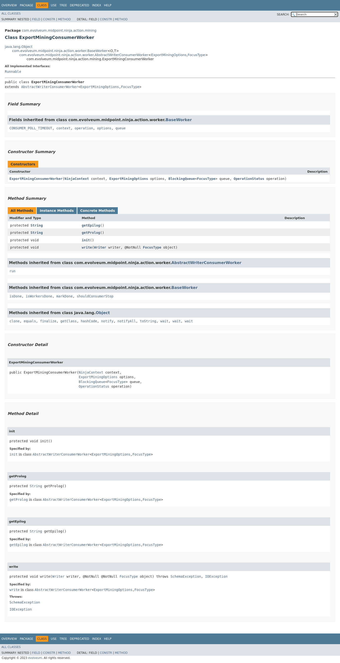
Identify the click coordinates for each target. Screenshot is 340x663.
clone (14, 321)
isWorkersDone (39, 296)
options (104, 128)
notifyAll (127, 321)
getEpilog (91, 225)
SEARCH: (283, 14)
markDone (64, 296)
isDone (15, 296)
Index (96, 5)
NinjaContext (77, 179)
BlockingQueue (182, 179)
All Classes (11, 13)
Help (107, 5)
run (12, 271)
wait (164, 321)
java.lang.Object (18, 47)
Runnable (13, 72)
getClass (68, 321)
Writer (100, 247)
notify (107, 321)
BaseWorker (179, 120)
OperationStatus (249, 179)
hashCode (89, 321)
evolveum (35, 658)
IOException (216, 576)
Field (36, 19)
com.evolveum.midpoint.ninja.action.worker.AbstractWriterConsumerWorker (83, 55)
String (36, 225)
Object (103, 312)
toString (148, 321)
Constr (49, 19)
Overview (9, 5)
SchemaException (185, 576)
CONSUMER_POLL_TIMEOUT (30, 128)
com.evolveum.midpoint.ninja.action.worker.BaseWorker (60, 51)
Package (26, 5)
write (87, 247)
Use (54, 5)
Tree (63, 5)
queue (120, 128)
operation (84, 128)
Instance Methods (57, 211)
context (63, 128)
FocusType (196, 55)
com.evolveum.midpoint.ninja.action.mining (59, 30)
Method (64, 19)
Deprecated (79, 5)
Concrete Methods (97, 211)
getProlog (91, 233)
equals (30, 321)
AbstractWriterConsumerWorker (49, 87)
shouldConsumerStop (95, 296)
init (86, 240)
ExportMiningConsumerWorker (35, 179)
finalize (48, 321)
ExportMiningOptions (168, 55)
